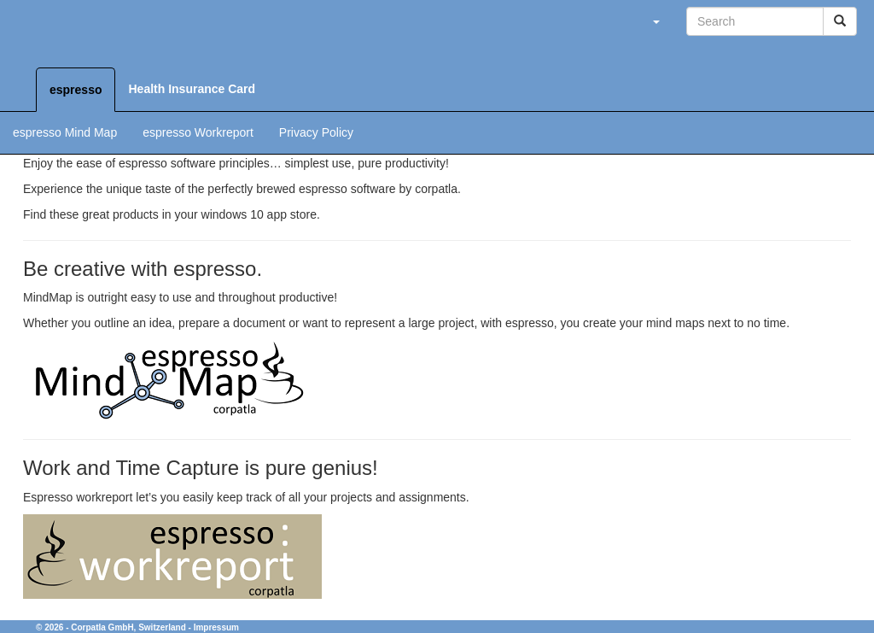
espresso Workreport (198, 132)
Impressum (216, 627)
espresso (76, 90)
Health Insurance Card (191, 89)
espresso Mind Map (65, 132)
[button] (655, 21)
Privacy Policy (316, 132)
